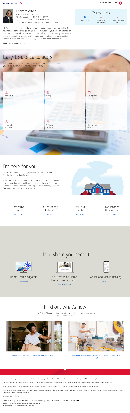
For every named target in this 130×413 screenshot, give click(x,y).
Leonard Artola (7, 396)
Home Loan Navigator (23, 277)
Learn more (18, 215)
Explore (49, 215)
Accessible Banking (22, 400)
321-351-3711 (24, 20)
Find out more (99, 282)
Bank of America (8, 400)
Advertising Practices (53, 400)
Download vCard (41, 20)
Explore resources (64, 285)
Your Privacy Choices (69, 400)
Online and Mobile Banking (105, 277)
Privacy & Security (37, 400)
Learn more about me (12, 43)
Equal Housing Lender (31, 403)
